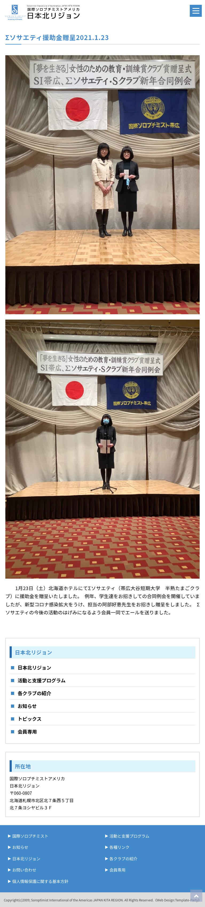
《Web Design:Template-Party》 (177, 900)
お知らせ (27, 705)
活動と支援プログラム (41, 680)
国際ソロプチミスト (30, 836)
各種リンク (119, 847)
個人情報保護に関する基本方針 (40, 881)
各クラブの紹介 (34, 693)
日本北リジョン (34, 667)
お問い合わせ (24, 870)
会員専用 (27, 731)
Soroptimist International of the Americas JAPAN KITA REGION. (77, 900)
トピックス (29, 718)
